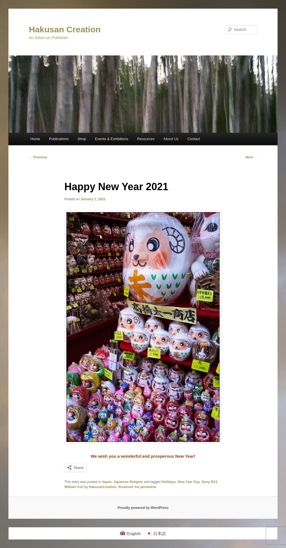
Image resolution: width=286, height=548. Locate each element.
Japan (107, 482)
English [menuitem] (134, 533)
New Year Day (189, 482)
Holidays (169, 482)
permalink (148, 487)
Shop (82, 139)
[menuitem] (130, 533)
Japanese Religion (128, 482)
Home (35, 139)
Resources (146, 139)
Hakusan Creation (65, 29)
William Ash (73, 487)
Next (251, 157)
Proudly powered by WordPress (143, 508)
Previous (38, 157)
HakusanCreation (103, 487)
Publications (59, 139)
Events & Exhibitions (112, 139)
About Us (170, 139)
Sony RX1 (209, 482)
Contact (193, 139)
